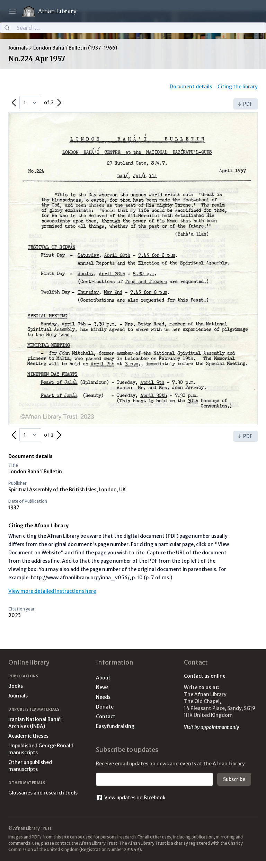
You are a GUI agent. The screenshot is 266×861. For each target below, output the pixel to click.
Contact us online (204, 676)
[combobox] (133, 27)
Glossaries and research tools (43, 793)
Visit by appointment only (211, 727)
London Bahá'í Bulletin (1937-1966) (75, 48)
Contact (105, 716)
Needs (103, 697)
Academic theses (28, 736)
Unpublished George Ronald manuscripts (40, 749)
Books (15, 686)
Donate (105, 707)
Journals (18, 48)
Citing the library (238, 87)
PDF (245, 104)
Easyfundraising (115, 726)
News (102, 687)
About (103, 678)
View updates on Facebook (131, 797)
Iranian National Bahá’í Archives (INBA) (35, 722)
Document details (191, 87)
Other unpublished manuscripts (30, 765)
